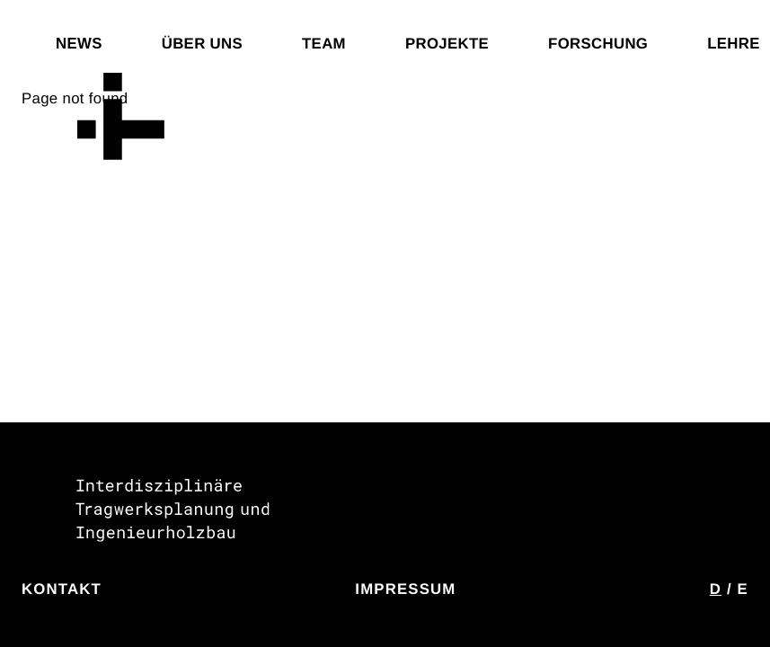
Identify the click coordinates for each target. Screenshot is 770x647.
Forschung (598, 43)
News (79, 43)
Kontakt (62, 589)
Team (324, 43)
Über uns (202, 43)
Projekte (447, 43)
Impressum (405, 589)
